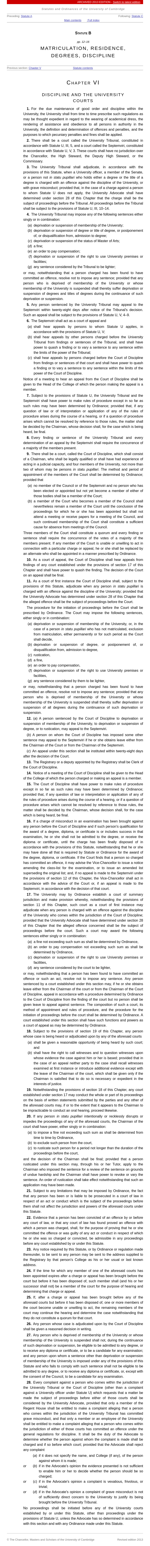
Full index (93, 20)
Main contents (72, 20)
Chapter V (35, 68)
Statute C (137, 16)
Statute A (26, 16)
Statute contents (83, 68)
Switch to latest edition (126, 2)
